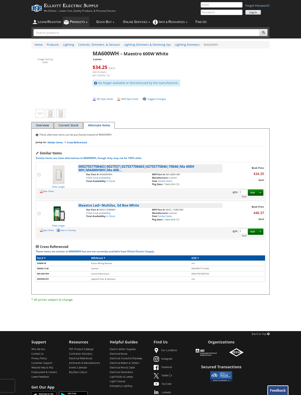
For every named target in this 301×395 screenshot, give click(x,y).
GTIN (195, 258)
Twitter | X (163, 376)
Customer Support (41, 363)
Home (38, 45)
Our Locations (165, 350)
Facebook (163, 367)
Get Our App (42, 387)
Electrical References (80, 358)
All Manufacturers (84, 363)
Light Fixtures (117, 381)
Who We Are (38, 349)
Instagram (163, 359)
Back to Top (261, 334)
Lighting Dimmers (187, 45)
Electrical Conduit (126, 358)
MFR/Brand (98, 258)
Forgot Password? (257, 6)
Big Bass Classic (78, 372)
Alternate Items (99, 125)
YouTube (162, 384)
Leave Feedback (40, 377)
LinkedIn (162, 392)
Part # (41, 258)
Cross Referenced (77, 142)
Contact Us (37, 354)
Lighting (68, 45)
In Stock (111, 181)
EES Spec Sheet (105, 98)
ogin (49, 22)
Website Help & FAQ (42, 368)
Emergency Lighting (121, 386)
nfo (173, 22)
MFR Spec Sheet (129, 98)
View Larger (58, 186)
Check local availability (98, 177)
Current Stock (68, 125)
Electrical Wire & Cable (122, 368)
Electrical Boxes (119, 354)
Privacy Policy (39, 358)
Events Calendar (78, 368)
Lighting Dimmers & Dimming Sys (147, 45)
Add (252, 192)
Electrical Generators (121, 372)
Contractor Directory (80, 354)
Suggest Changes (157, 98)
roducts (79, 22)
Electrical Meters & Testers (124, 363)
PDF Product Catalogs (81, 349)
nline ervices (136, 22)
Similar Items (55, 142)
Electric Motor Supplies (123, 349)
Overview (42, 125)
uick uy (105, 22)
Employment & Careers (44, 372)
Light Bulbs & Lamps (121, 377)
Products (53, 45)
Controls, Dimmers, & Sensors (99, 45)
